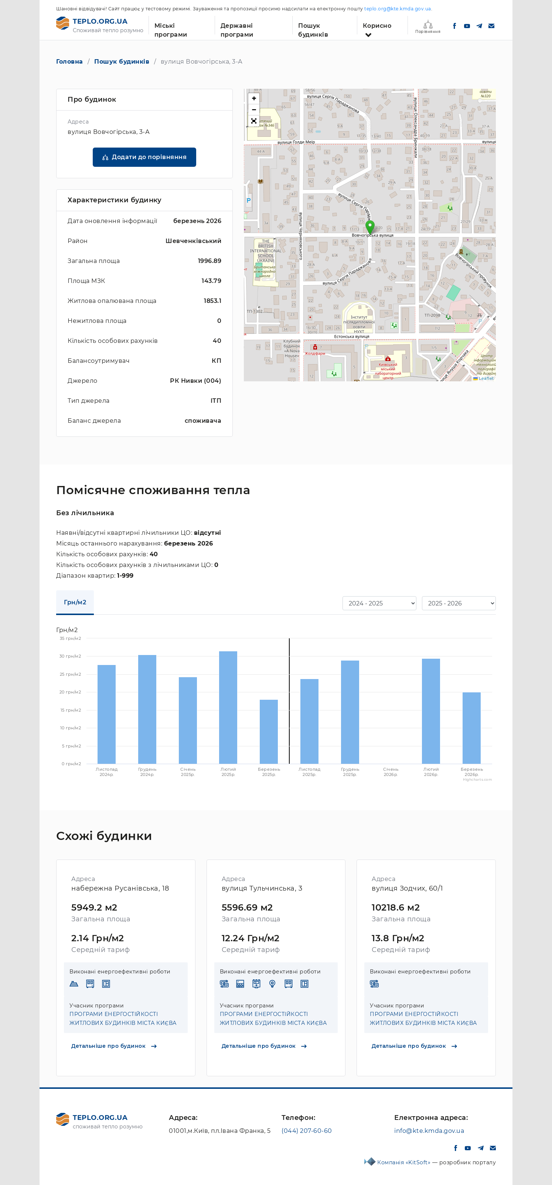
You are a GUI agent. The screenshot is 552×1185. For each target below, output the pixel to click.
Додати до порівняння (149, 157)
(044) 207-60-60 (307, 1130)
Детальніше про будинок (114, 1046)
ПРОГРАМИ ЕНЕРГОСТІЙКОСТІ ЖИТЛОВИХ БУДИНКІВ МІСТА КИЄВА (123, 1018)
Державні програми (237, 28)
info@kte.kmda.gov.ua (429, 1130)
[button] (370, 227)
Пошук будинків (313, 28)
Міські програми (170, 28)
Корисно (377, 25)
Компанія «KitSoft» (404, 1162)
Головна (69, 61)
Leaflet (483, 378)
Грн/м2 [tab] (75, 602)
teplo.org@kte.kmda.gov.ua (397, 8)
